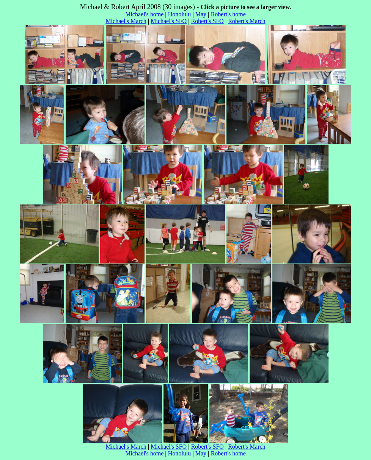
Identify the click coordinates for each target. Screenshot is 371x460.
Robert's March (246, 21)
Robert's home (228, 14)
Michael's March (125, 21)
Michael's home (144, 14)
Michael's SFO (169, 21)
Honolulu (179, 14)
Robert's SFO (207, 21)
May (200, 14)
